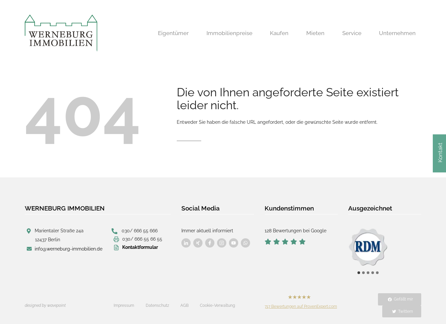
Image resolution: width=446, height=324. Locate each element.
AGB (184, 305)
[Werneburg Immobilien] (61, 33)
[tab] (358, 272)
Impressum (124, 305)
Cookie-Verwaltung (217, 305)
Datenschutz (157, 305)
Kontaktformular (140, 247)
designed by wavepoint (45, 305)
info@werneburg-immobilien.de (68, 249)
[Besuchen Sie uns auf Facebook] (186, 243)
